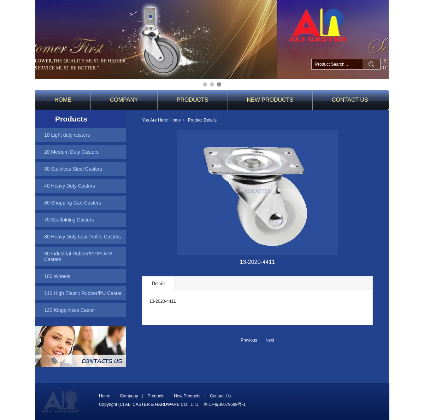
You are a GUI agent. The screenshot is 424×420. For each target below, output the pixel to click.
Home (175, 120)
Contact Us (220, 396)
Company (129, 396)
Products (156, 396)
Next (269, 340)
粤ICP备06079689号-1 (224, 404)
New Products (187, 396)
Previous (249, 340)
